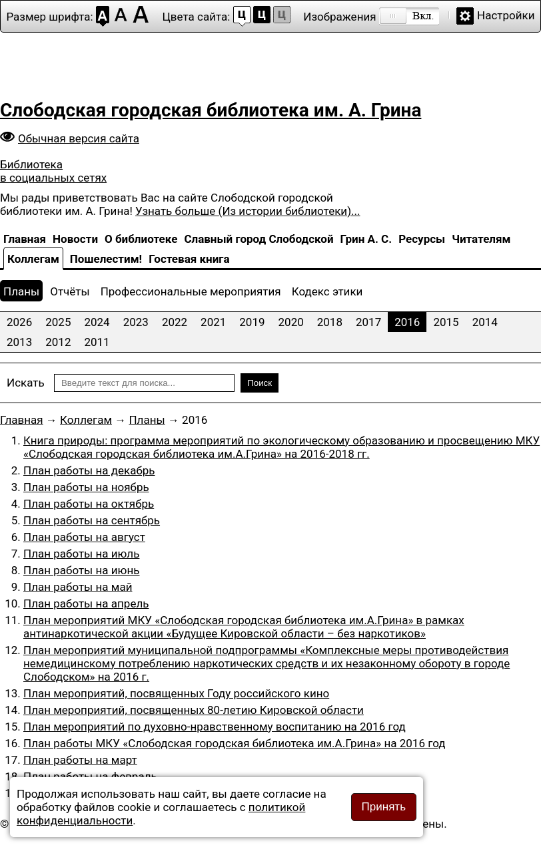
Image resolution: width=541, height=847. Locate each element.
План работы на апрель (86, 603)
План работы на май (77, 586)
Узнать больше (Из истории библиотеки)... (247, 211)
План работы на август (84, 537)
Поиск (259, 383)
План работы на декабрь (89, 470)
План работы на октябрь (88, 503)
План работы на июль (81, 553)
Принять (384, 806)
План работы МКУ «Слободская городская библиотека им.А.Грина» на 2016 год (234, 743)
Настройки (506, 15)
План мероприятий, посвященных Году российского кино (176, 693)
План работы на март (80, 759)
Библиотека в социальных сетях (53, 171)
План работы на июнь (81, 570)
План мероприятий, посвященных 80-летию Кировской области (193, 710)
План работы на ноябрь (86, 487)
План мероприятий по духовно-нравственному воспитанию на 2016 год (214, 726)
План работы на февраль (90, 776)
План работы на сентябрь (91, 520)
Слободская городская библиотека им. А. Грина (210, 110)
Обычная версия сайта (78, 138)
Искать (26, 382)
